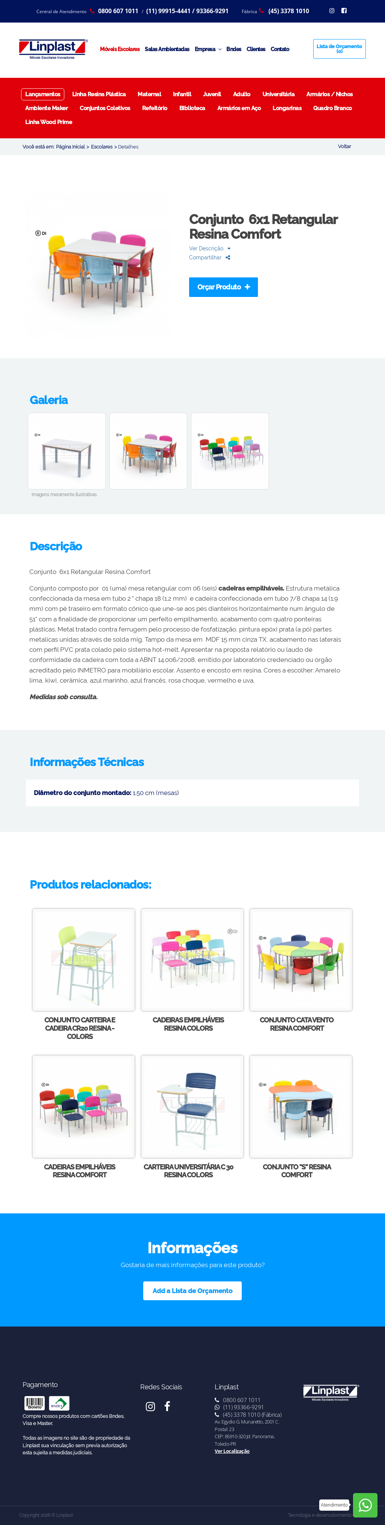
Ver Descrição (209, 248)
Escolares (101, 147)
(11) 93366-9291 (239, 1407)
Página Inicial (70, 147)
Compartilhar (209, 257)
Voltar (344, 146)
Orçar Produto (223, 287)
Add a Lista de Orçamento (192, 1291)
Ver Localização (232, 1451)
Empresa (208, 49)
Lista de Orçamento (339, 49)
